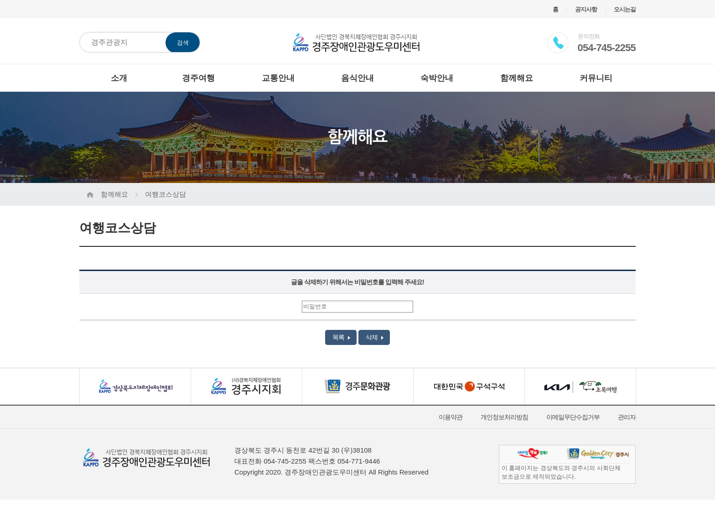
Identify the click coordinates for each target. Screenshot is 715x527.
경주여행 (198, 78)
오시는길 (625, 9)
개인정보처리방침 (504, 417)
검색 (183, 42)
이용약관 (450, 417)
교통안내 (278, 78)
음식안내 (357, 78)
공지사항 (586, 9)
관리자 (627, 417)
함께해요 (516, 78)
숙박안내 (436, 78)
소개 (119, 78)
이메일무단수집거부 (573, 417)
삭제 (374, 337)
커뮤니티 (596, 78)
